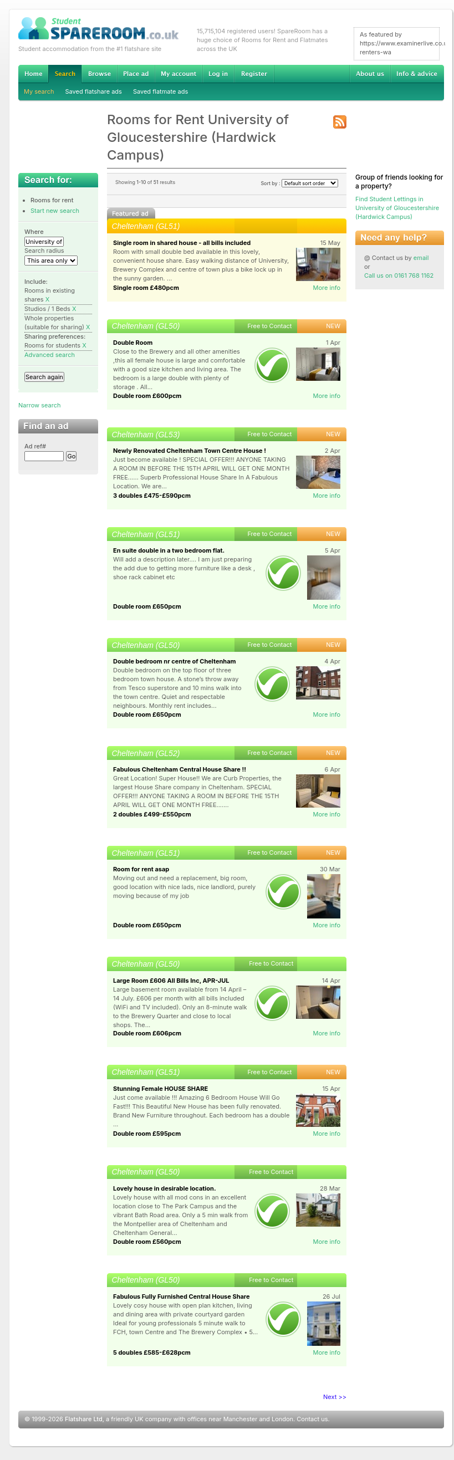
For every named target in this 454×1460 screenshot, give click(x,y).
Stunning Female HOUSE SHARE (160, 1089)
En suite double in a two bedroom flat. (169, 550)
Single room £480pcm (146, 288)
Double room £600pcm (147, 396)
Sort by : (299, 183)
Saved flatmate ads (160, 91)
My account (178, 74)
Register (254, 74)
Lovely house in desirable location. (164, 1188)
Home (33, 74)
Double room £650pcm (147, 606)
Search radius (44, 250)
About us (369, 74)
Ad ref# (35, 446)
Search (64, 74)
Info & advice (417, 74)
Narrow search (39, 405)
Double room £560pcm (147, 1241)
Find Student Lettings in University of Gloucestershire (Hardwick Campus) (397, 208)
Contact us (312, 1419)
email (421, 258)
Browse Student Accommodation (99, 74)
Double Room (132, 342)
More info (326, 288)
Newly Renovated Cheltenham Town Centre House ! (189, 451)
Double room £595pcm (147, 1133)
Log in (218, 74)
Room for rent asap (141, 869)
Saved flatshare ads (93, 91)
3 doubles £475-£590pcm (152, 495)
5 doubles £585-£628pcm (152, 1352)
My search (39, 91)
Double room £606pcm (147, 1033)
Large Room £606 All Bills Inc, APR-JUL (171, 980)
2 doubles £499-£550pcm (152, 814)
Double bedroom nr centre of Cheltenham (174, 661)
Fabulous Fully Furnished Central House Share (181, 1296)
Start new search (54, 211)
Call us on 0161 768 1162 (398, 275)
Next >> (334, 1397)
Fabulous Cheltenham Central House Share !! (179, 769)
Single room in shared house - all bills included (182, 243)
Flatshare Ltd (84, 1419)
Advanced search (49, 355)
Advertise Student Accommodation (136, 74)
